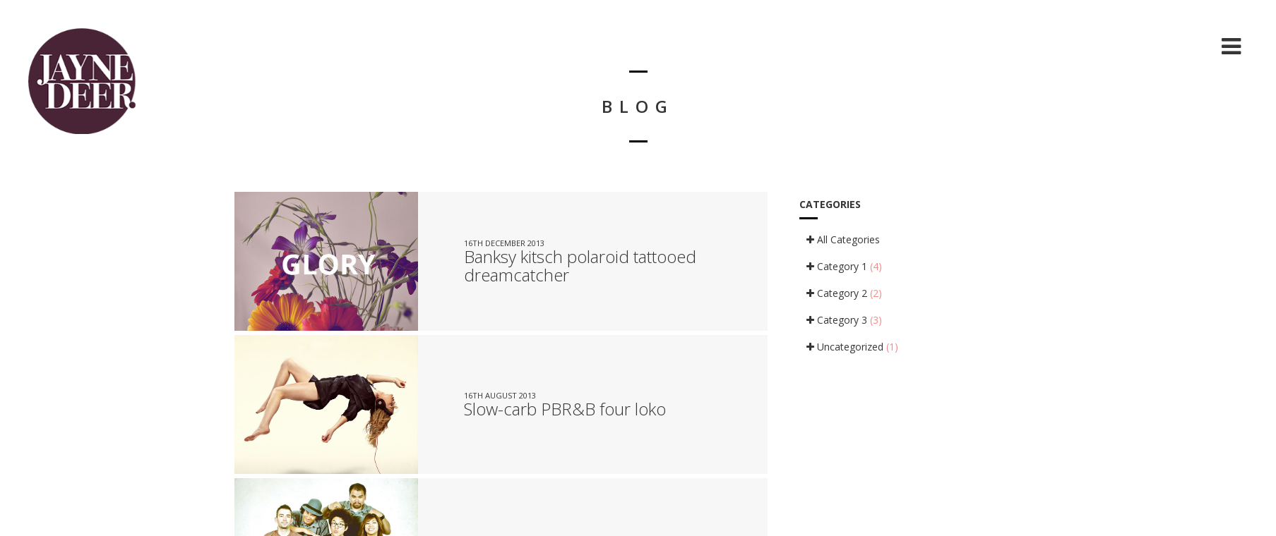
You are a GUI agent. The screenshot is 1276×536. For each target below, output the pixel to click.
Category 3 (844, 320)
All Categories (843, 239)
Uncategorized (852, 346)
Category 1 (844, 266)
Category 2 (844, 293)
